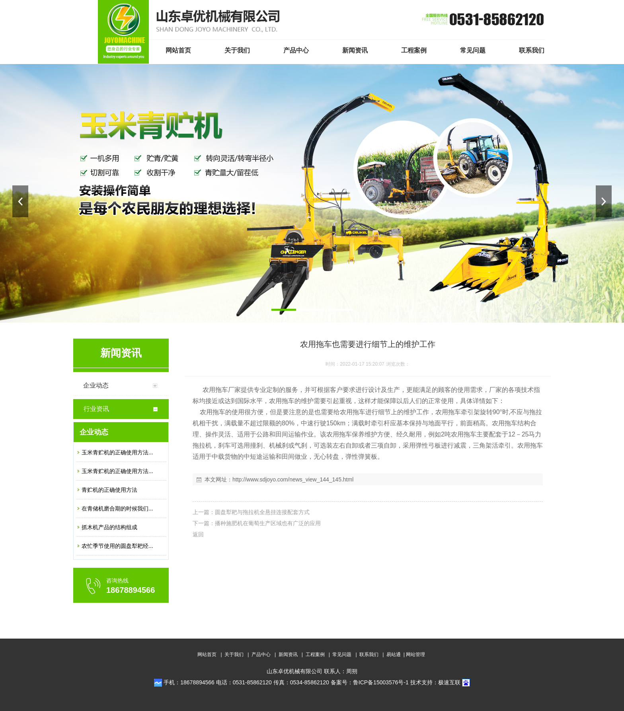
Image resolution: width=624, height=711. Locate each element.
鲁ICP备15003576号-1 (381, 682)
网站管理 (415, 654)
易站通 (396, 654)
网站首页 (206, 654)
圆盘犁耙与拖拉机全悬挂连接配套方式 (262, 512)
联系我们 (368, 654)
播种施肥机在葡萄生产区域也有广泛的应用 (268, 523)
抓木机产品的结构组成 (109, 527)
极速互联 (449, 682)
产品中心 (261, 654)
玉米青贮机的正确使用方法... (117, 452)
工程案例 (315, 654)
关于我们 (234, 654)
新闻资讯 (288, 654)
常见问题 (341, 654)
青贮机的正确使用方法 (109, 490)
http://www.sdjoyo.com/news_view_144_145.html (292, 479)
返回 (198, 534)
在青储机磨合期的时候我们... (117, 508)
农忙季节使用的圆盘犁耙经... (117, 546)
